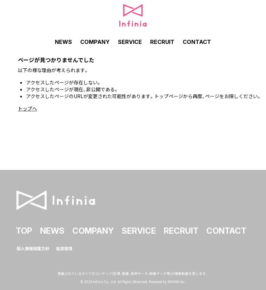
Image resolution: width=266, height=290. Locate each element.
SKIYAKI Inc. (176, 280)
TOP (24, 230)
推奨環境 (64, 247)
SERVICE (130, 41)
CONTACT (197, 41)
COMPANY (95, 41)
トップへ (27, 108)
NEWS (63, 41)
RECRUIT (162, 41)
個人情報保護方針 (32, 247)
